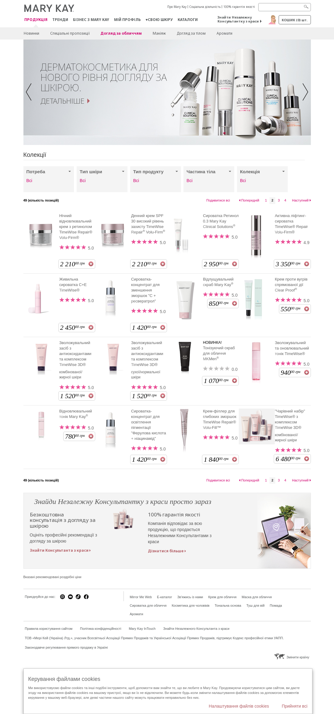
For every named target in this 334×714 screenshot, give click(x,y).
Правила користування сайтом (49, 628)
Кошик (295, 20)
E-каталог (164, 597)
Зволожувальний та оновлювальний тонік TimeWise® (292, 348)
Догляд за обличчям (121, 33)
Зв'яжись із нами (190, 597)
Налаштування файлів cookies (239, 706)
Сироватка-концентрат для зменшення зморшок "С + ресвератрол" (145, 290)
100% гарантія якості (239, 7)
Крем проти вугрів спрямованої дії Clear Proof (291, 284)
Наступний (300, 200)
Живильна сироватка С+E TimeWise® (73, 284)
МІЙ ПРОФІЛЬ (127, 20)
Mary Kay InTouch (142, 628)
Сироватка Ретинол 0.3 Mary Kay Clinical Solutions (220, 221)
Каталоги (188, 20)
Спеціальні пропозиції (69, 33)
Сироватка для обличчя (148, 605)
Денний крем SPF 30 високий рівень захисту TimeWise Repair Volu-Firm (148, 223)
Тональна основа (228, 605)
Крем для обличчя (222, 597)
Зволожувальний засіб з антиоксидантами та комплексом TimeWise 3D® (75, 353)
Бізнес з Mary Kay (91, 20)
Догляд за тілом (191, 33)
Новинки (31, 33)
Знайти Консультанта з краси (59, 550)
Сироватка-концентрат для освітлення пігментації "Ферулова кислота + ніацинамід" (148, 425)
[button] (30, 92)
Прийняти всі (294, 706)
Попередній (250, 200)
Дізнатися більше (166, 551)
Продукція (35, 20)
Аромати (224, 33)
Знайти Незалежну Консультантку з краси (238, 19)
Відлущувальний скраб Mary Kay (218, 282)
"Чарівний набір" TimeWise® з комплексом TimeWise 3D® (290, 419)
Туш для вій (255, 605)
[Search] (284, 7)
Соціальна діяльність (205, 7)
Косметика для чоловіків (190, 605)
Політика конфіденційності (100, 628)
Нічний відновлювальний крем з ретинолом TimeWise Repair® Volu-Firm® (75, 226)
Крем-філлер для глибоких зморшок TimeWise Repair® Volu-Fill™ (219, 419)
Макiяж (159, 33)
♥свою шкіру (159, 20)
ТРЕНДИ (60, 20)
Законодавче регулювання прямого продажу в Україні (66, 647)
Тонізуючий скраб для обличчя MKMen (219, 353)
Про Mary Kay (176, 7)
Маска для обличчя (257, 597)
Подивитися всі (218, 200)
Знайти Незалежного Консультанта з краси (196, 628)
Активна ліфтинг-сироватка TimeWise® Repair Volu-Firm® (291, 223)
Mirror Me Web (141, 597)
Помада (276, 605)
